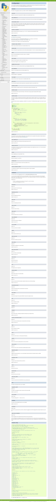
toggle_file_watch (5, 59)
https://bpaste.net (24, 136)
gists (12, 101)
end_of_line (4, 47)
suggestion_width (5, 64)
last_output (4, 51)
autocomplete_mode (5, 17)
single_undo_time (5, 33)
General (3, 15)
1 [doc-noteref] (31, 6)
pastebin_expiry (4, 30)
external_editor (4, 49)
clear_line (4, 40)
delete (3, 44)
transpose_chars (5, 60)
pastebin (4, 53)
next (53, 0)
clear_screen (4, 41)
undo (3, 61)
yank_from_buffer (5, 62)
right (3, 56)
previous (50, 0)
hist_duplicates (4, 26)
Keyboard (3, 38)
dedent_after (4, 22)
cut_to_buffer (4, 43)
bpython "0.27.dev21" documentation (5, 0)
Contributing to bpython (3, 72)
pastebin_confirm (5, 29)
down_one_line (4, 45)
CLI (2, 63)
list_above (4, 66)
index (55, 0)
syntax (3, 34)
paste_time (4, 28)
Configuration (13, 0)
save (3, 57)
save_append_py (5, 32)
